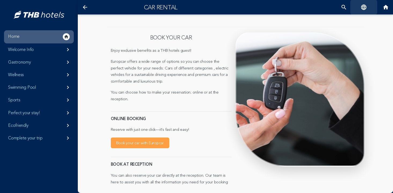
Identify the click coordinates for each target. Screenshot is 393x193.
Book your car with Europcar (140, 143)
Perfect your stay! (39, 113)
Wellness (39, 75)
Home (39, 36)
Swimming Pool (39, 87)
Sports (39, 100)
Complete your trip (39, 138)
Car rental (161, 7)
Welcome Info (39, 49)
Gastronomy (39, 62)
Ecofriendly (39, 125)
